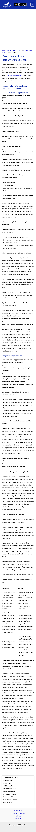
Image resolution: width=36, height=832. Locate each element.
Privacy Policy (18, 810)
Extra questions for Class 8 (14, 75)
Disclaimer (18, 816)
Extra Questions (17, 50)
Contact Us (18, 819)
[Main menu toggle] (32, 5)
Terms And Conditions (18, 813)
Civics (3, 52)
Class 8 (9, 50)
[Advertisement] (18, 28)
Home (3, 50)
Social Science (27, 50)
